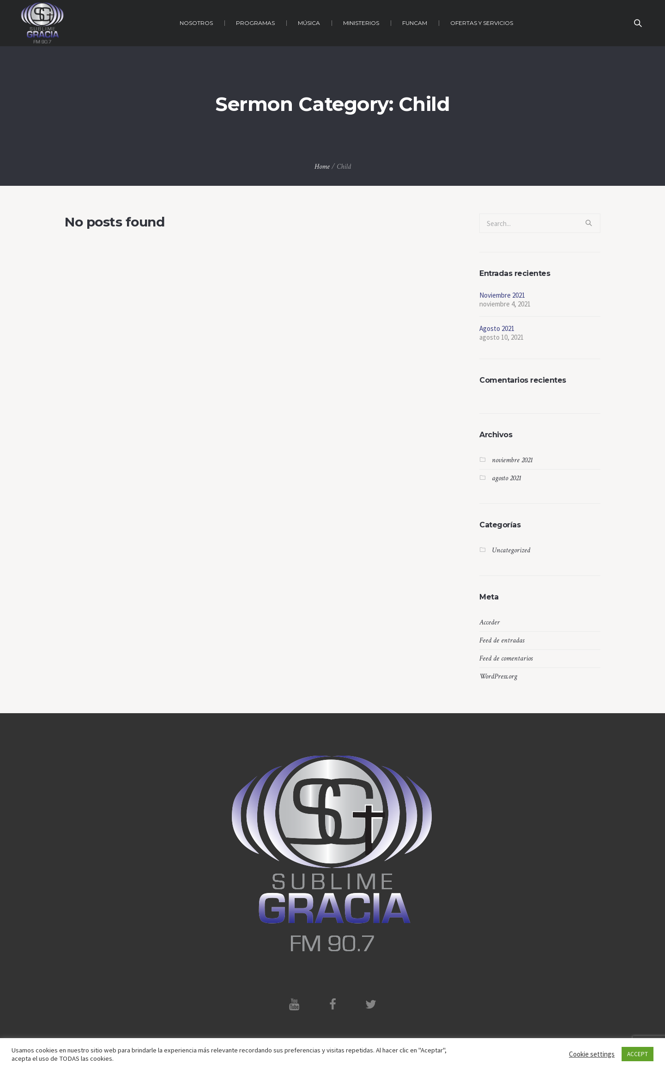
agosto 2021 (506, 478)
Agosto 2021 (496, 328)
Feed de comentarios (505, 658)
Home (322, 166)
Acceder (489, 622)
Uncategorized (511, 550)
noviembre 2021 (512, 460)
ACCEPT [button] (637, 1054)
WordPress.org (498, 676)
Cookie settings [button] (592, 1054)
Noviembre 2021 (502, 295)
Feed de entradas (501, 640)
